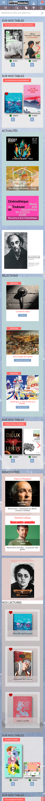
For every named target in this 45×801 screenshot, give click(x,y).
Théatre (22, 315)
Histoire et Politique (22, 360)
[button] (38, 47)
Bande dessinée (22, 407)
